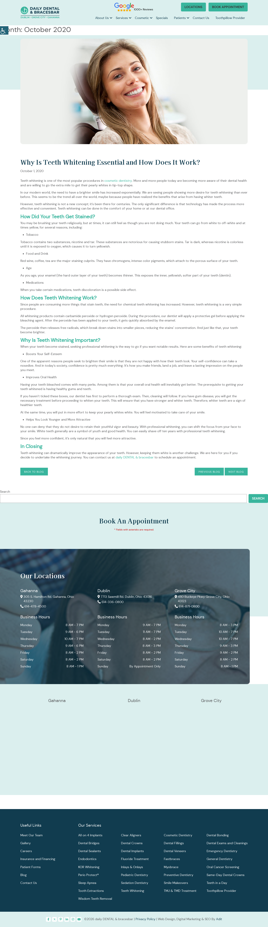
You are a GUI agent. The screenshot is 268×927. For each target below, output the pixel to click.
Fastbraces (172, 859)
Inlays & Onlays (132, 867)
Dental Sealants (89, 851)
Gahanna (29, 590)
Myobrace (171, 867)
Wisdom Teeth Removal (95, 899)
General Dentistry (219, 859)
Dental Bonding (218, 835)
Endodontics (87, 859)
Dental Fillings (174, 843)
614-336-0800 (110, 602)
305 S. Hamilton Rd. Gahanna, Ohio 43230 (47, 599)
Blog (23, 875)
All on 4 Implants (90, 835)
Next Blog (236, 471)
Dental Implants (132, 851)
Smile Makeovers (176, 883)
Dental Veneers (175, 851)
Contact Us (201, 18)
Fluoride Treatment (135, 859)
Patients (180, 18)
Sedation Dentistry (134, 883)
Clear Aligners (131, 835)
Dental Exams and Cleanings (227, 843)
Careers (26, 851)
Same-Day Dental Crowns (225, 875)
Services (122, 18)
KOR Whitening (88, 867)
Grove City (185, 590)
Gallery (25, 843)
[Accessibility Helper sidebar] (4, 30)
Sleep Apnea (87, 883)
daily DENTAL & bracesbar (135, 457)
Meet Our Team (31, 835)
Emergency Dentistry (222, 851)
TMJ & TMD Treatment (180, 891)
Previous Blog (209, 471)
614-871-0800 (187, 607)
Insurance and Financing (37, 859)
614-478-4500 (33, 607)
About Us (102, 18)
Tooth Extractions (91, 891)
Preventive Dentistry (178, 875)
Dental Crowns (132, 843)
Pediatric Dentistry (134, 875)
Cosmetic (142, 18)
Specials (162, 18)
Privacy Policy (145, 919)
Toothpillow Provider (230, 18)
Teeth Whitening (132, 891)
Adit (219, 919)
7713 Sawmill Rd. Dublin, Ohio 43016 (125, 597)
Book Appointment (228, 7)
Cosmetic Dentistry (178, 835)
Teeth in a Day (217, 883)
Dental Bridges (88, 843)
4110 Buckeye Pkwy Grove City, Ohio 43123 (202, 599)
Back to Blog (34, 471)
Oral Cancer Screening (223, 867)
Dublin (104, 590)
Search (5, 492)
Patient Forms (30, 867)
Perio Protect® (88, 875)
